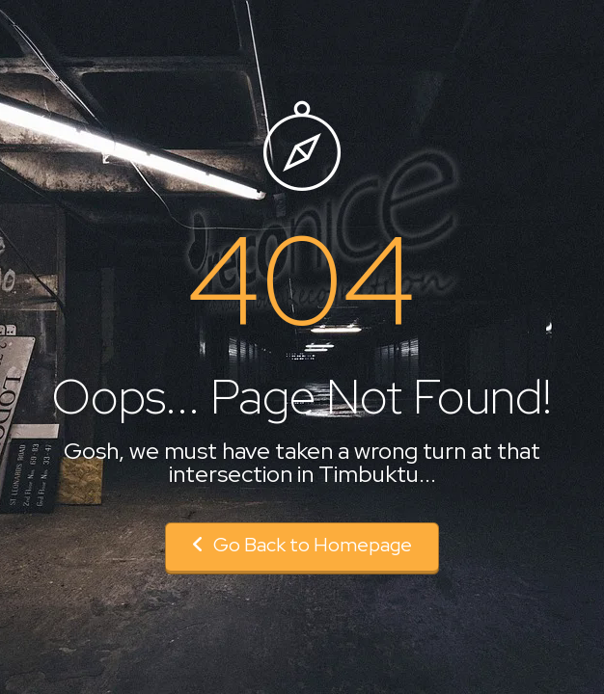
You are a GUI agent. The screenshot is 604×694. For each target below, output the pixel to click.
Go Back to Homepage (302, 544)
